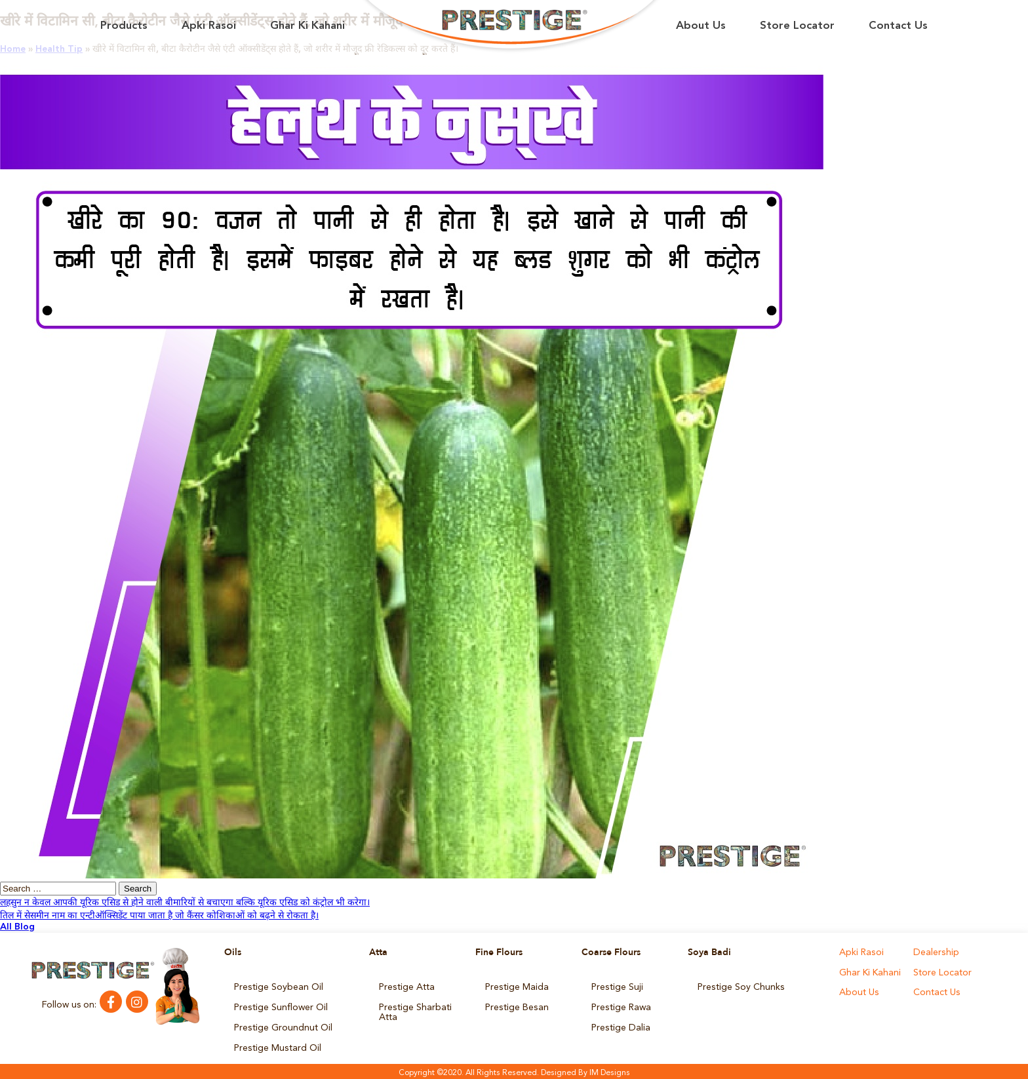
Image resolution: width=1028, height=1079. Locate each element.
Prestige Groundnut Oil (283, 1025)
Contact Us (898, 25)
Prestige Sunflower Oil (280, 1006)
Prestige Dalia (620, 1025)
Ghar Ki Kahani (307, 25)
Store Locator (797, 25)
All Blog (17, 927)
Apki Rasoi (209, 25)
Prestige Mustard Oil (277, 1045)
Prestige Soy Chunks (740, 986)
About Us (701, 25)
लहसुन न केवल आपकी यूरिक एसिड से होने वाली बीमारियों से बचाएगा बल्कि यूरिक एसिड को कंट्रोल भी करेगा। (185, 902)
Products (124, 25)
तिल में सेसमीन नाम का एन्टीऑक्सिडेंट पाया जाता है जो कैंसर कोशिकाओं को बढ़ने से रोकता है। (159, 915)
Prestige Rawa (620, 1006)
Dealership (935, 952)
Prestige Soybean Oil (278, 986)
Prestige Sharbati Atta (415, 1011)
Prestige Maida (516, 986)
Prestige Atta (406, 986)
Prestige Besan (516, 1006)
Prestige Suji (616, 986)
